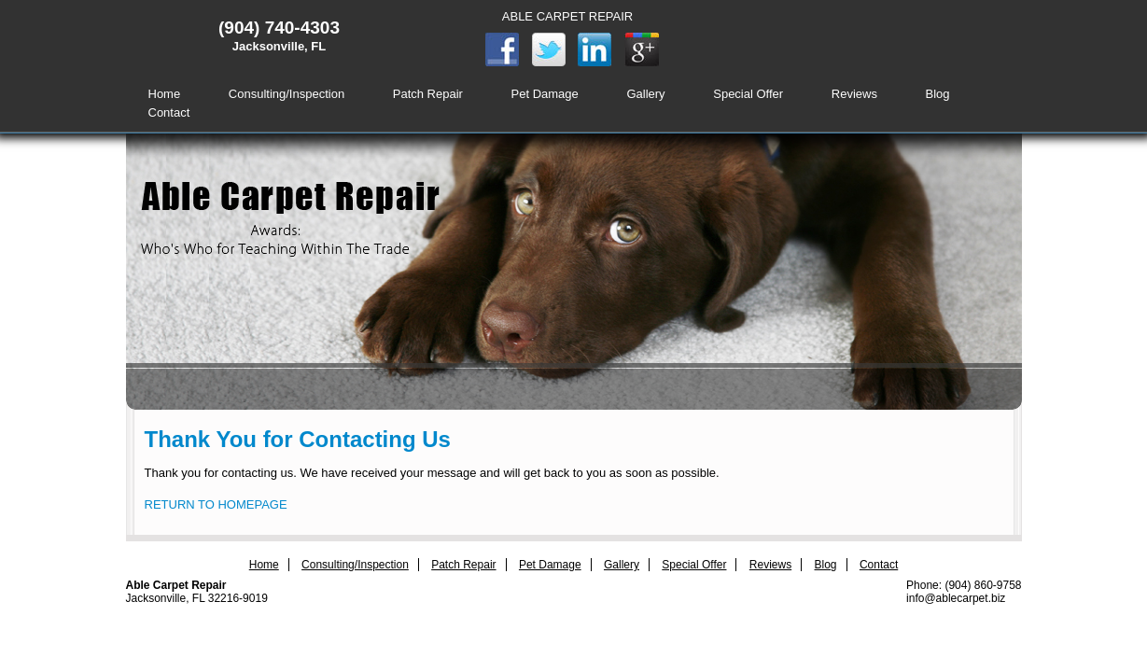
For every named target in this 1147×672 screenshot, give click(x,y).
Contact (169, 112)
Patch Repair (428, 94)
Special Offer (748, 94)
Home (164, 94)
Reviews (854, 94)
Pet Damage (545, 94)
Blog (938, 94)
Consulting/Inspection (286, 94)
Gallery (645, 94)
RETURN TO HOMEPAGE (216, 504)
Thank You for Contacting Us (298, 439)
